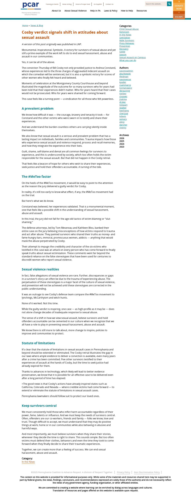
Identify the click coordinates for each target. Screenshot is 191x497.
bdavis (122, 116)
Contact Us (109, 4)
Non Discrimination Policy (147, 472)
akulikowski (125, 73)
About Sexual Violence (75, 10)
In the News (28, 461)
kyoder (122, 82)
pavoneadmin (126, 70)
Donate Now (179, 5)
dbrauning (124, 90)
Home (25, 25)
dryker (122, 102)
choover (123, 96)
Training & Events (52, 4)
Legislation (124, 37)
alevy (121, 122)
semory (123, 119)
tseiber (122, 93)
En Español (98, 4)
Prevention (124, 46)
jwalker (123, 107)
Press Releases (126, 43)
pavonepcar (125, 79)
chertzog (123, 113)
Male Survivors (126, 40)
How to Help (127, 10)
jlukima (123, 99)
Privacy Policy (123, 472)
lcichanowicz (125, 87)
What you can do (127, 60)
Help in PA (95, 10)
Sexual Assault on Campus (132, 57)
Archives (124, 135)
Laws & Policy (110, 10)
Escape (179, 14)
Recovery (123, 48)
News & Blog (67, 4)
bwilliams (124, 110)
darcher (123, 124)
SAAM (122, 51)
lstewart (123, 104)
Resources (142, 10)
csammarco (125, 85)
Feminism (124, 31)
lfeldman (123, 76)
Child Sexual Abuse (129, 29)
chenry (122, 127)
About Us (56, 10)
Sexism (122, 54)
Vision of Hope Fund (83, 4)
